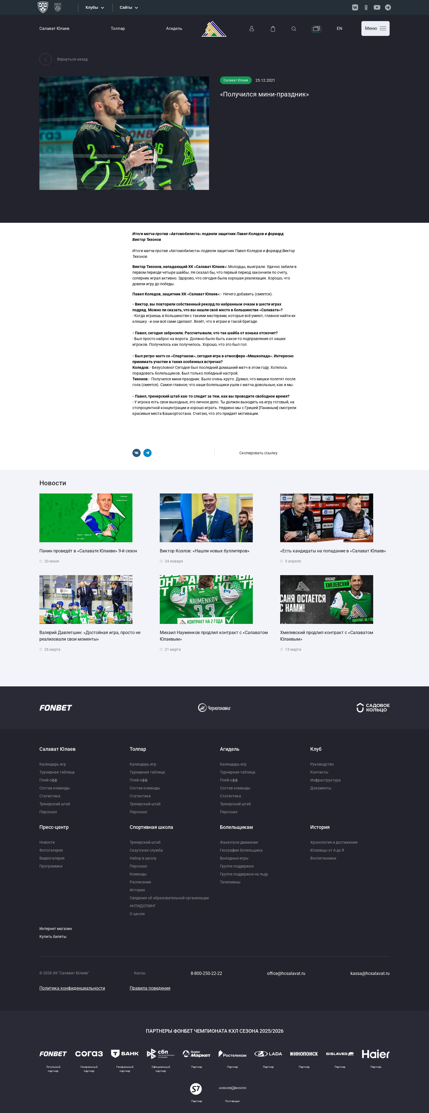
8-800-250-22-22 (206, 973)
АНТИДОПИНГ (143, 906)
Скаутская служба (146, 850)
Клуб (315, 749)
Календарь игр (52, 764)
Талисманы (230, 882)
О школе (137, 914)
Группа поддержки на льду (244, 874)
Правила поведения (150, 988)
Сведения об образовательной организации (169, 898)
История (137, 890)
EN (339, 28)
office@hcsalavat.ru (286, 973)
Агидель (174, 28)
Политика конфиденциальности (72, 988)
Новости (47, 842)
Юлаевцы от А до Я (327, 850)
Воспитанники (323, 858)
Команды (138, 874)
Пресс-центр (54, 827)
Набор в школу (143, 858)
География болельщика (241, 850)
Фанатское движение (239, 842)
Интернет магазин (55, 928)
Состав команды (54, 788)
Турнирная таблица (57, 772)
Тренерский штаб (54, 804)
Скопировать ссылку (258, 453)
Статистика (49, 796)
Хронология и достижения (334, 842)
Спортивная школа (151, 827)
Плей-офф (48, 780)
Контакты (319, 772)
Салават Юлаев (54, 28)
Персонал (48, 812)
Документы (320, 788)
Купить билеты (52, 936)
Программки (50, 866)
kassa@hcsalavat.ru (370, 973)
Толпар (118, 28)
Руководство (322, 764)
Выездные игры (234, 858)
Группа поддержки (237, 866)
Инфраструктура (325, 780)
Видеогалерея (52, 858)
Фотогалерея (51, 850)
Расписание (140, 882)
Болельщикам (236, 827)
